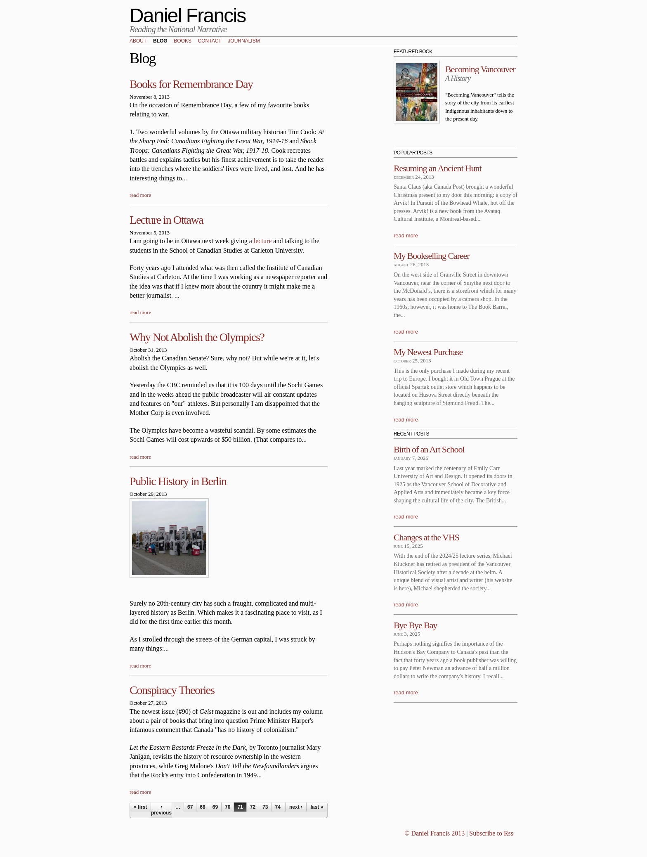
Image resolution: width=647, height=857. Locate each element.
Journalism (244, 41)
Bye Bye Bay (415, 625)
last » (317, 807)
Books (182, 41)
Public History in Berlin (178, 481)
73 (265, 807)
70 (227, 807)
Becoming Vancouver (480, 69)
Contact (210, 41)
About (138, 41)
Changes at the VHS (426, 537)
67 (190, 807)
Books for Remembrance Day (191, 84)
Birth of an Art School (429, 449)
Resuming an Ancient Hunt (438, 168)
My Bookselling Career (431, 256)
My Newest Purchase (428, 352)
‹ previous (161, 810)
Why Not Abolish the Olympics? (197, 337)
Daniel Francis (188, 15)
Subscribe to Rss (491, 833)
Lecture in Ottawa (166, 219)
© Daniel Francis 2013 (434, 833)
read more (140, 195)
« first (140, 807)
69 (215, 807)
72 (252, 807)
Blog (160, 41)
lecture (263, 240)
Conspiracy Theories (172, 690)
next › (295, 807)
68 (202, 807)
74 (278, 807)
